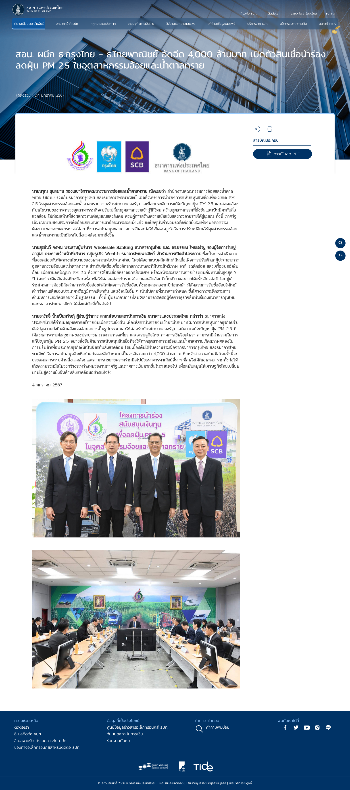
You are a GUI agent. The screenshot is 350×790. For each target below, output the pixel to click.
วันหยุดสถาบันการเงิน (125, 734)
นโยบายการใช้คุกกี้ (240, 783)
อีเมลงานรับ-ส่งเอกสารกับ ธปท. (40, 741)
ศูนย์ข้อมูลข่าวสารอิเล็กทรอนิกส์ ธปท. (137, 727)
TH (327, 14)
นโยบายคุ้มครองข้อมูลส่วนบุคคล (206, 783)
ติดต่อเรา (21, 727)
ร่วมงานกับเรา (118, 741)
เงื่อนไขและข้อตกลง (171, 783)
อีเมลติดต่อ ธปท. (28, 734)
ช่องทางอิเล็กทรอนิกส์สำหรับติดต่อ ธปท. (47, 747)
